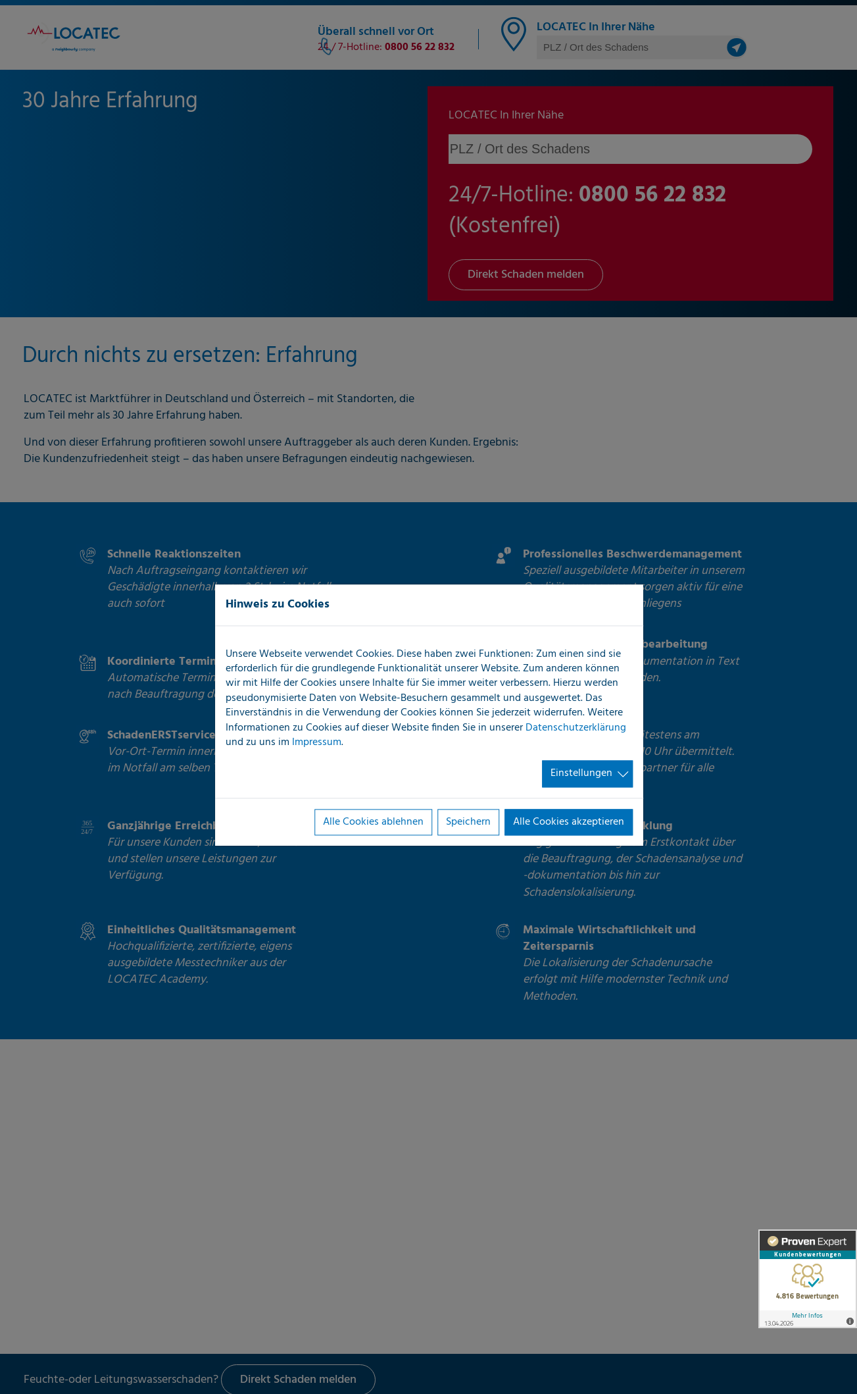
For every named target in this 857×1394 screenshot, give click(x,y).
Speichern (468, 822)
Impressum (316, 742)
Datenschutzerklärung (576, 727)
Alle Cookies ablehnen (373, 822)
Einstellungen (581, 774)
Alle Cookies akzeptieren (568, 822)
